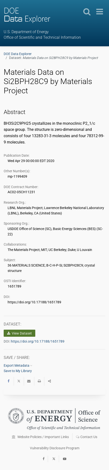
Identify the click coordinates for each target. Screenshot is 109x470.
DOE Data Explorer (18, 54)
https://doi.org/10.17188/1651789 (37, 341)
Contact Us (86, 437)
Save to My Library (18, 371)
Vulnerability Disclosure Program (54, 448)
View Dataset (19, 333)
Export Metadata (18, 365)
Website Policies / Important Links (40, 437)
